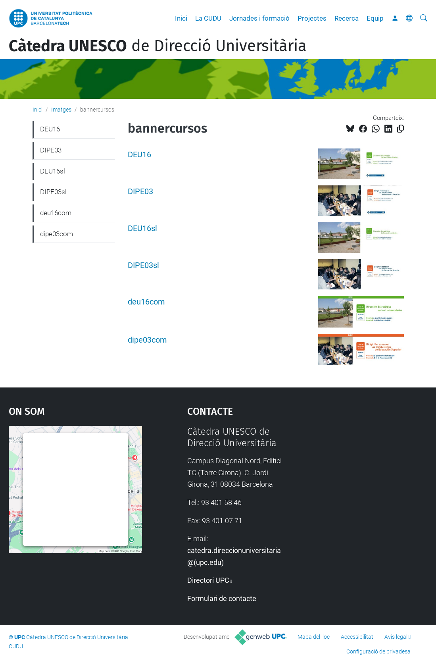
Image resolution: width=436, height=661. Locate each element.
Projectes (312, 18)
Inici (181, 18)
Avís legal (395, 637)
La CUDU (208, 18)
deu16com (146, 301)
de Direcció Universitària (158, 46)
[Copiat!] (400, 128)
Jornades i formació (259, 18)
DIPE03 (140, 191)
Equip (375, 18)
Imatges (61, 109)
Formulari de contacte (221, 598)
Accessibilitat (357, 637)
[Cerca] (423, 18)
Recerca (346, 18)
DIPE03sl (143, 265)
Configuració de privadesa (378, 651)
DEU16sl (142, 228)
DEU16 (139, 154)
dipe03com (147, 340)
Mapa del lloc (314, 637)
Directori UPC (208, 580)
